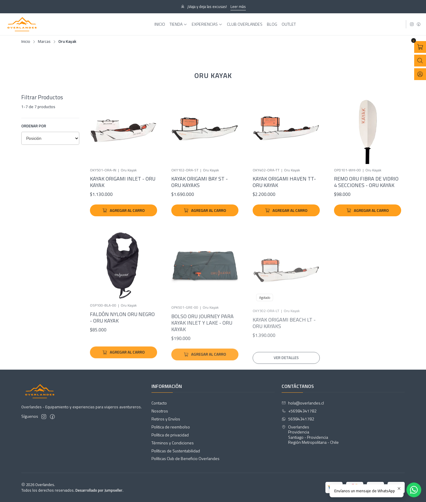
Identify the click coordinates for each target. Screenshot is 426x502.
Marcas (44, 42)
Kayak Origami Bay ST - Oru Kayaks (199, 182)
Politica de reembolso (170, 427)
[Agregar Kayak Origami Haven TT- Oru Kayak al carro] (286, 210)
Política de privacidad (170, 435)
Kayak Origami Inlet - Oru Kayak (122, 182)
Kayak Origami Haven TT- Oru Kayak (284, 182)
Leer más (238, 6)
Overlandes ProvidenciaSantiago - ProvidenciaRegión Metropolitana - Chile (310, 435)
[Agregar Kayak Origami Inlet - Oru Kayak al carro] (123, 210)
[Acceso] (420, 74)
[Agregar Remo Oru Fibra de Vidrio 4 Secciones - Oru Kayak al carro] (367, 210)
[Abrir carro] (420, 47)
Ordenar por (33, 126)
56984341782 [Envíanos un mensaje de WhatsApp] (298, 419)
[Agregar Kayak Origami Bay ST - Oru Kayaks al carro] (204, 210)
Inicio (25, 42)
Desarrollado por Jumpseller (98, 490)
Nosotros (159, 411)
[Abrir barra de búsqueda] (420, 60)
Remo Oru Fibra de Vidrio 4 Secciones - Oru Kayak (366, 182)
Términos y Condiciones (172, 443)
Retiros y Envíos (165, 419)
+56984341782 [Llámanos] (299, 411)
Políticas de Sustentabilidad (175, 451)
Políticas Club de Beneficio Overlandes (185, 458)
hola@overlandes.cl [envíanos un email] (303, 403)
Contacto (159, 403)
